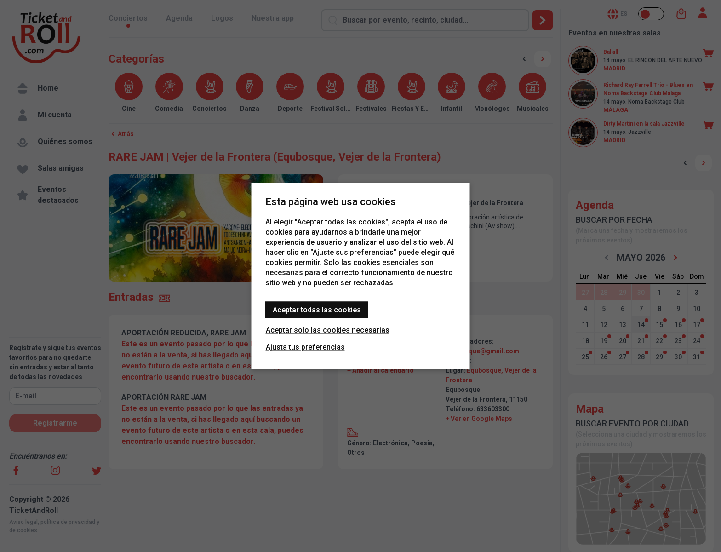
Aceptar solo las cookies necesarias (327, 330)
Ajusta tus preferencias (305, 347)
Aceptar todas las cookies (317, 309)
